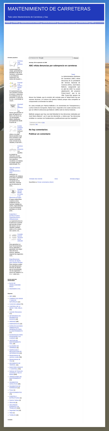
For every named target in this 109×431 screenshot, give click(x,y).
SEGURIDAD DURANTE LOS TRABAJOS (14, 406)
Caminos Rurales (83, 22)
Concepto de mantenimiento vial (19, 86)
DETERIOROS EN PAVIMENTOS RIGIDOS (15, 317)
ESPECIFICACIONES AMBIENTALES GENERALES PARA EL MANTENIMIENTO (16, 328)
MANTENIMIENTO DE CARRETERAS (49, 9)
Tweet (73, 74)
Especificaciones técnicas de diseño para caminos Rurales (16, 260)
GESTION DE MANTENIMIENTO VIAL (15, 342)
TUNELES (12, 415)
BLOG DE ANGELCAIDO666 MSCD (15, 284)
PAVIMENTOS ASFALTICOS (13, 383)
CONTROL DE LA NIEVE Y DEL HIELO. (15, 307)
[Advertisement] (54, 40)
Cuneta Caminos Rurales (20, 127)
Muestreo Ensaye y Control (67, 22)
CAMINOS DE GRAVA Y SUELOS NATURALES (16, 300)
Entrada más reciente (35, 179)
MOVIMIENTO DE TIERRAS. (14, 364)
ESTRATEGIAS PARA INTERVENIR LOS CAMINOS (16, 336)
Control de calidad (14, 304)
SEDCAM (12, 402)
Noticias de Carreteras (49, 22)
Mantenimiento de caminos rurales (14, 356)
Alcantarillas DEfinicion (20, 107)
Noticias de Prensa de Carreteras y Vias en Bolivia (16, 372)
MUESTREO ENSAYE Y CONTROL (16, 368)
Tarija (11, 412)
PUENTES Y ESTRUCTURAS (14, 397)
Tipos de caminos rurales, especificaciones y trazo (14, 170)
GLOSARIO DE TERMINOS (14, 346)
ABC (92, 22)
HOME (8, 22)
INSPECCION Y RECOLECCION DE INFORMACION (15, 351)
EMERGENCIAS (14, 323)
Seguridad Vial (13, 410)
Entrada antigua (75, 179)
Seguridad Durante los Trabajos (30, 22)
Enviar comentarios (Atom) (46, 182)
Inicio (56, 179)
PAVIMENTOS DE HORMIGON (14, 387)
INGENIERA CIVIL (15, 289)
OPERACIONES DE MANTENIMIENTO (15, 377)
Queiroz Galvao (14, 400)
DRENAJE (12, 321)
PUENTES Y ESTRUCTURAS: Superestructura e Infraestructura (14, 216)
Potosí (11, 390)
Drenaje (15, 22)
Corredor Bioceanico (15, 312)
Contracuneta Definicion (20, 63)
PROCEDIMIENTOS (15, 392)
